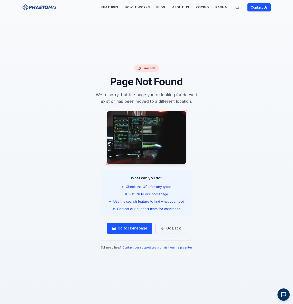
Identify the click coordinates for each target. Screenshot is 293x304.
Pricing (202, 7)
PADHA (221, 7)
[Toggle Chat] (283, 294)
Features (109, 7)
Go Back (171, 228)
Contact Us (259, 7)
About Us (180, 7)
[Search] (237, 7)
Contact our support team (140, 247)
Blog (161, 7)
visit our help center (177, 247)
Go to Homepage (129, 228)
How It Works (137, 7)
